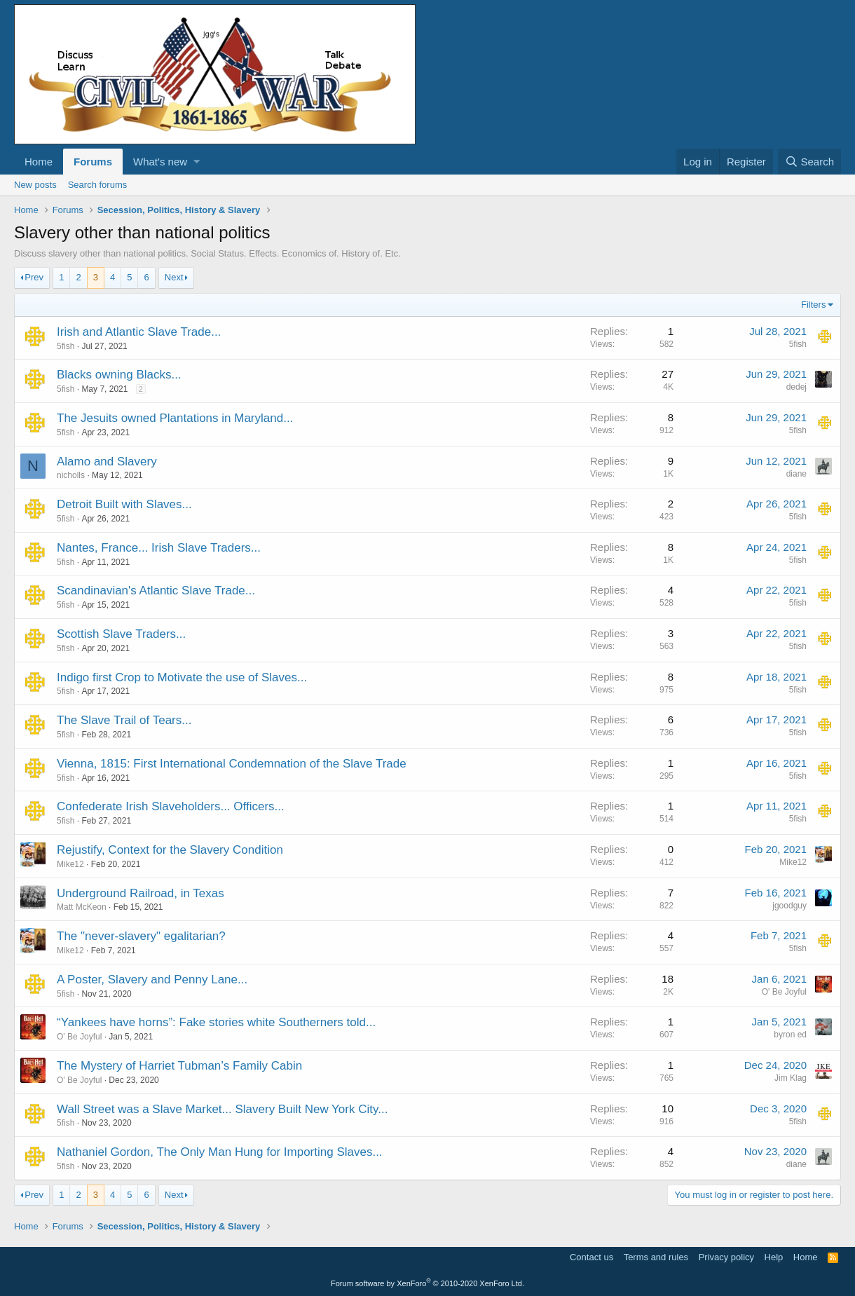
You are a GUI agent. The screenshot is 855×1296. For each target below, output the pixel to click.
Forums (93, 162)
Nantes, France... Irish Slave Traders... (159, 547)
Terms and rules (656, 1257)
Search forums (98, 184)
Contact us (591, 1257)
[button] (196, 162)
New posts (35, 184)
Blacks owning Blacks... (119, 374)
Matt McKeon (82, 907)
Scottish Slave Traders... (121, 634)
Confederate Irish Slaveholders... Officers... (171, 806)
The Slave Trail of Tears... (124, 720)
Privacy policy (726, 1257)
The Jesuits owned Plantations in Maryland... (175, 418)
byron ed (790, 1034)
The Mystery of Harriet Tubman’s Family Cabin (179, 1065)
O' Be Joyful (784, 992)
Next (174, 277)
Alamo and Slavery (107, 461)
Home (39, 162)
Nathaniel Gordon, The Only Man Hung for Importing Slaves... (220, 1152)
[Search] (809, 162)
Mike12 (70, 864)
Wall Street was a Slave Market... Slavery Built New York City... (222, 1109)
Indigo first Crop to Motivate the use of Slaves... (182, 677)
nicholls (71, 475)
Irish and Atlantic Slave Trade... (139, 332)
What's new (160, 162)
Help (774, 1257)
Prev (34, 277)
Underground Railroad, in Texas (140, 893)
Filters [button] (813, 304)
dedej (796, 387)
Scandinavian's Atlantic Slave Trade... (156, 590)
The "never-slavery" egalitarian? (141, 936)
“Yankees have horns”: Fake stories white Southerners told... (216, 1022)
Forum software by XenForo (427, 1283)
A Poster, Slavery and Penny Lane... (152, 979)
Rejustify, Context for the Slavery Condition (170, 850)
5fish (65, 346)
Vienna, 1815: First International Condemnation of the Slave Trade (231, 763)
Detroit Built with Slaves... (124, 504)
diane (796, 474)
